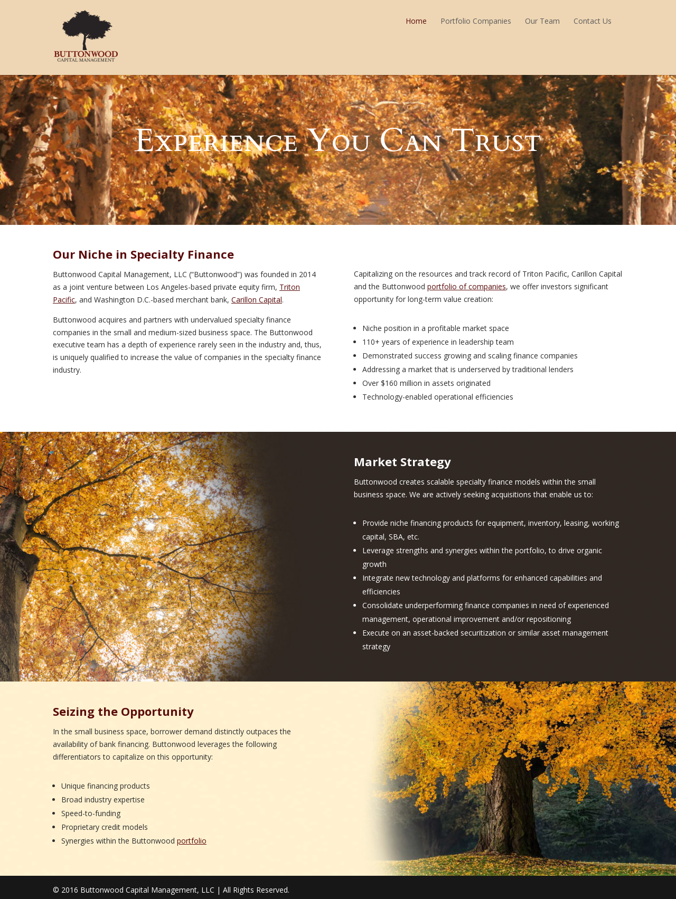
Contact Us (593, 21)
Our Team (542, 21)
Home (416, 21)
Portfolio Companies (475, 21)
